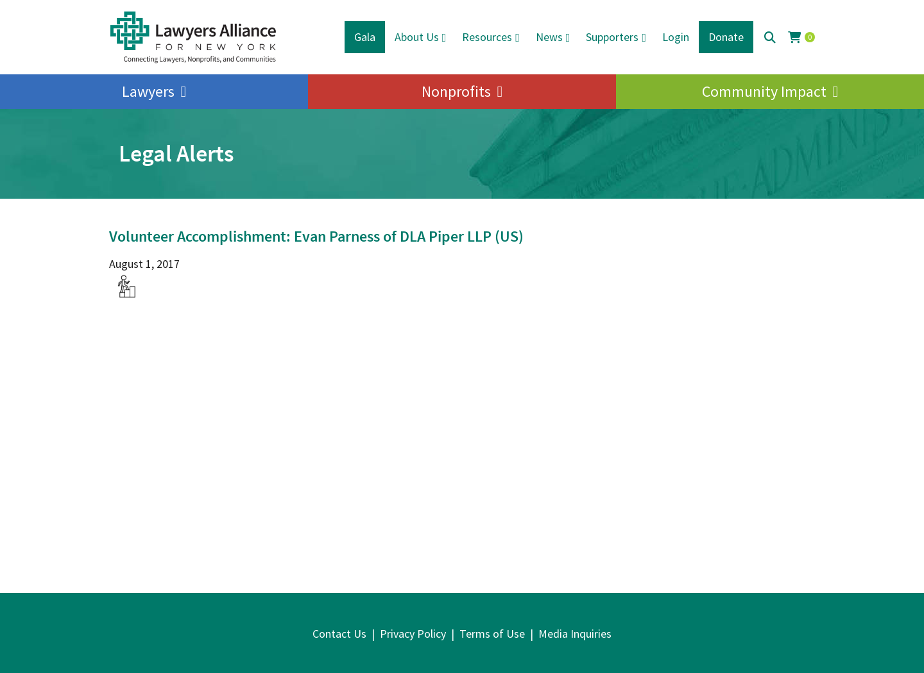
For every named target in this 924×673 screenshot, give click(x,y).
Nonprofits (456, 91)
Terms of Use (492, 633)
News (549, 36)
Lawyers (148, 91)
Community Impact (764, 91)
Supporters (612, 36)
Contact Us (339, 633)
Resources (487, 36)
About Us (417, 36)
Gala (364, 36)
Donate (726, 36)
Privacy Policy (413, 633)
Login (675, 36)
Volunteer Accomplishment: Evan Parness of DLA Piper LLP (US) (316, 236)
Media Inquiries (575, 633)
